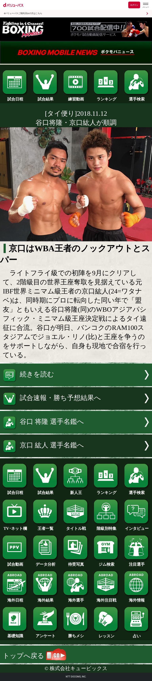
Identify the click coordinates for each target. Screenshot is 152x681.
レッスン (106, 634)
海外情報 (137, 598)
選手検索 (137, 97)
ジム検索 (106, 562)
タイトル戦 (76, 526)
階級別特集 (106, 526)
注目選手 (137, 562)
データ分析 (45, 562)
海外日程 (15, 598)
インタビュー (137, 526)
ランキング (106, 97)
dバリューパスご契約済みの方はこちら (23, 13)
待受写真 (76, 562)
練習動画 (76, 97)
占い (137, 634)
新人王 (76, 490)
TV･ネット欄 (15, 526)
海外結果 (45, 598)
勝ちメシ (76, 634)
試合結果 (45, 97)
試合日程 (15, 97)
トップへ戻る (34, 655)
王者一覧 (45, 526)
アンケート (45, 634)
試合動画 (15, 562)
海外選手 (76, 598)
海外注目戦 (106, 598)
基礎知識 (15, 634)
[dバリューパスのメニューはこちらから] (145, 5)
